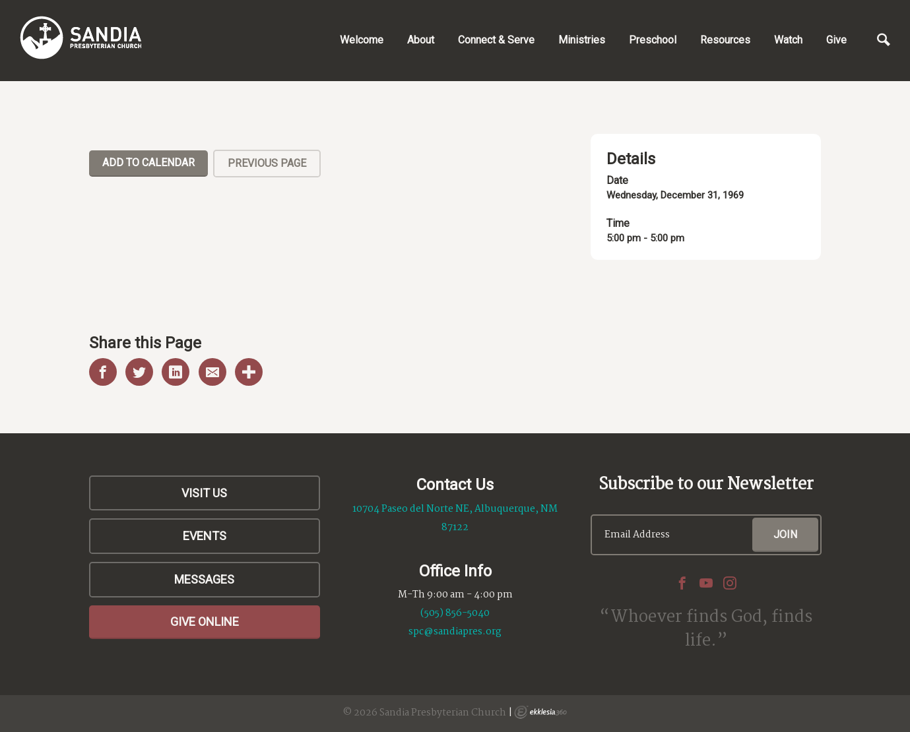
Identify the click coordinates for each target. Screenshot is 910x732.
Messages (204, 579)
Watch (788, 40)
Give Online (204, 621)
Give (836, 40)
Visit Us (204, 493)
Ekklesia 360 (540, 712)
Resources (725, 40)
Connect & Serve (496, 40)
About (420, 40)
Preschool (652, 40)
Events (204, 536)
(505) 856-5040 (455, 613)
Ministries (581, 40)
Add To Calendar (148, 162)
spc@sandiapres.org (455, 632)
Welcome (361, 40)
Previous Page (267, 163)
